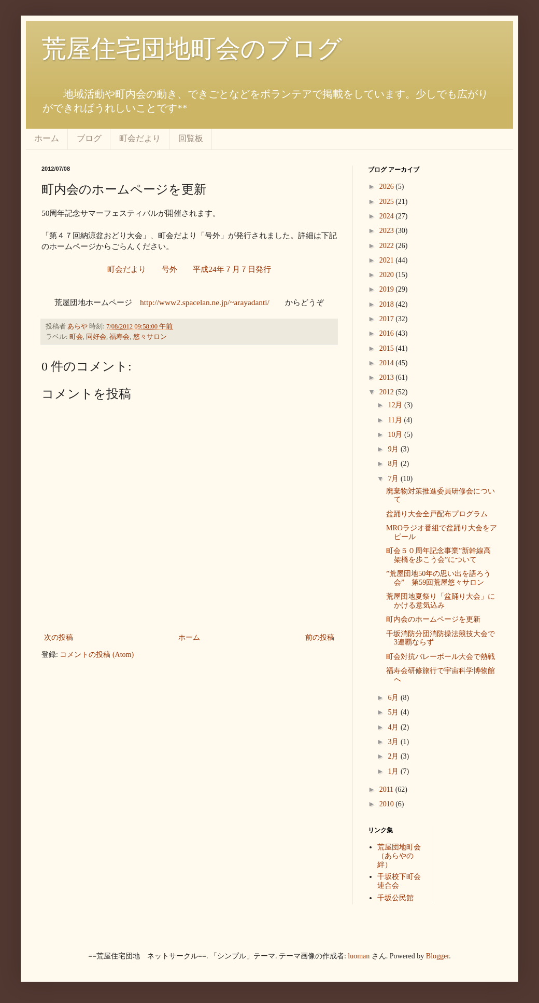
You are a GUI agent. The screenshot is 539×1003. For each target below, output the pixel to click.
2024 (387, 216)
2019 (387, 289)
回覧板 (190, 138)
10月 (396, 434)
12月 (396, 405)
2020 (387, 275)
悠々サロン (150, 336)
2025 (387, 201)
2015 (387, 348)
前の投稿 (319, 637)
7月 (394, 479)
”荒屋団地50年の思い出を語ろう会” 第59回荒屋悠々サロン (438, 578)
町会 (76, 336)
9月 (394, 449)
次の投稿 (58, 637)
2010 (387, 804)
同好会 (96, 336)
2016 (387, 333)
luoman (359, 956)
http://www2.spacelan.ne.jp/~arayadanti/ (205, 302)
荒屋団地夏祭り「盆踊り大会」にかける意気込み (440, 601)
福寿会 (119, 336)
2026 (387, 186)
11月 (396, 420)
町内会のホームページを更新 (433, 619)
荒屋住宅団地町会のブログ (191, 48)
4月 (394, 727)
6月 (394, 698)
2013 (387, 377)
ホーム (46, 138)
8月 (394, 464)
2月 (394, 756)
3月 (394, 742)
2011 (387, 789)
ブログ (89, 138)
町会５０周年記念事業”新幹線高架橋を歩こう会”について (438, 555)
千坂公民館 (395, 898)
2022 (387, 246)
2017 (387, 319)
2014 (387, 363)
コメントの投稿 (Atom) (97, 654)
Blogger (437, 956)
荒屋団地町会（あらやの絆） (399, 856)
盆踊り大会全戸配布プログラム (437, 514)
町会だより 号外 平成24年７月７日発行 (189, 269)
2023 (387, 231)
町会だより (140, 138)
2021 (387, 260)
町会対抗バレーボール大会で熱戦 (440, 657)
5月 (394, 712)
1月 (394, 771)
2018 (387, 304)
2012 (387, 392)
